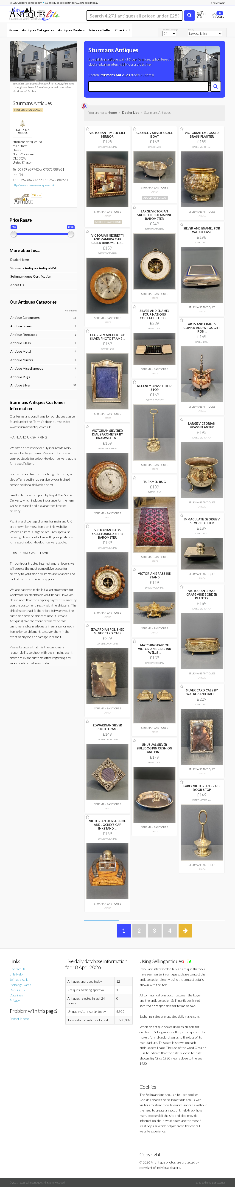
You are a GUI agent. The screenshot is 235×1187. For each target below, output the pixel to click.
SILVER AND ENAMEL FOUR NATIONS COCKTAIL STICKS (154, 314)
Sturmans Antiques (107, 211)
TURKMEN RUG (154, 482)
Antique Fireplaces (23, 335)
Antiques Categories (38, 30)
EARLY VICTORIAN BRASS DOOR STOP (201, 788)
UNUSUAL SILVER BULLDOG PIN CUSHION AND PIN (154, 748)
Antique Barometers (25, 317)
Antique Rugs (20, 377)
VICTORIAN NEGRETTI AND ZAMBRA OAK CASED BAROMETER (107, 239)
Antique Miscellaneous (26, 368)
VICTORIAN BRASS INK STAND (154, 575)
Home (13, 30)
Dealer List (130, 112)
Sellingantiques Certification (30, 276)
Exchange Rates (20, 985)
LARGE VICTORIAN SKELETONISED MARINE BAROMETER (154, 215)
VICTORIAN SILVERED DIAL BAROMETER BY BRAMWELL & (107, 434)
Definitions (17, 990)
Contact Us (17, 969)
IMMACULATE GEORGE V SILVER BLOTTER (202, 521)
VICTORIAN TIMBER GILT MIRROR (107, 134)
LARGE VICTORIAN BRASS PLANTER (201, 425)
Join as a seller (20, 979)
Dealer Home (19, 259)
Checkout (122, 30)
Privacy (15, 1000)
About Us (17, 285)
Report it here (19, 1019)
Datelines (16, 995)
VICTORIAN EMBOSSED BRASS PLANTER (202, 134)
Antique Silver (20, 385)
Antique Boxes (21, 326)
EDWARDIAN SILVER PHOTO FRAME (107, 727)
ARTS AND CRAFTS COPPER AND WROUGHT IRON (201, 327)
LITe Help (16, 974)
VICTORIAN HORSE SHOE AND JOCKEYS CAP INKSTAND (107, 824)
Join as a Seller (100, 30)
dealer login (218, 3)
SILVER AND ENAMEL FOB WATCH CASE (201, 230)
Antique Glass (20, 343)
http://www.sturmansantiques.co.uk (33, 185)
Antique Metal (20, 351)
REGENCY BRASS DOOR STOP (154, 388)
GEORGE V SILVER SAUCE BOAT (154, 134)
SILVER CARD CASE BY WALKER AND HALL (202, 692)
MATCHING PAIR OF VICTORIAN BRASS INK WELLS (154, 648)
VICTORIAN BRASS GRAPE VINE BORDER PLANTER (201, 594)
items (36, 195)
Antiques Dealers (71, 30)
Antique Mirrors (21, 360)
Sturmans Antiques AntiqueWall (33, 268)
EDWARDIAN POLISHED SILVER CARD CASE (107, 631)
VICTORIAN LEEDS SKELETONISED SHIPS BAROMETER (107, 533)
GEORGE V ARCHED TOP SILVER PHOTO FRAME (107, 336)
